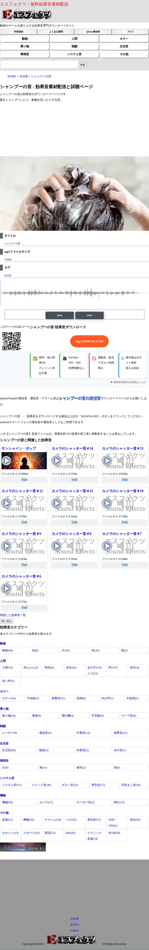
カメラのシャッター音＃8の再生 (56, 546)
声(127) (113, 667)
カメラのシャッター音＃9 (21, 534)
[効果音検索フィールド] (83, 65)
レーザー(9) (9, 732)
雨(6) (117, 767)
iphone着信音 (93, 31)
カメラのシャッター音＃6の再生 (6, 588)
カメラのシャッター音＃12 (22, 491)
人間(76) (7, 667)
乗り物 (24, 46)
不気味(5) (33, 698)
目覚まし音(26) (131, 784)
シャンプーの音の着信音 (80, 398)
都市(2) (81, 767)
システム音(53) (11, 784)
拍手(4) (134, 667)
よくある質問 (56, 31)
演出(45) (135, 819)
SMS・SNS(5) (113, 822)
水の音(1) (120, 750)
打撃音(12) (83, 732)
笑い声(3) (8, 680)
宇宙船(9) (98, 715)
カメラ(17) (46, 802)
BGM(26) (114, 832)
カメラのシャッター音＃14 (72, 448)
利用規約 (18, 31)
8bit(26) (70, 832)
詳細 (24, 479)
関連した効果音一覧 (13, 615)
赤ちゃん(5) (30, 667)
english (74, 930)
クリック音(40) (41, 784)
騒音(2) (44, 750)
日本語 (74, 918)
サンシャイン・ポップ (19, 448)
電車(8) (36, 715)
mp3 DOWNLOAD (89, 341)
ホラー (124, 38)
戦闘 (74, 46)
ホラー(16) (9, 698)
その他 (124, 54)
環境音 (24, 54)
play (59, 315)
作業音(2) (83, 750)
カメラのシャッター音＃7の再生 (107, 546)
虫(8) (35, 650)
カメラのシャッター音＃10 (122, 491)
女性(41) (71, 667)
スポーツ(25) (31, 832)
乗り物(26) (9, 715)
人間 (74, 38)
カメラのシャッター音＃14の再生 (56, 460)
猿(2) (124, 650)
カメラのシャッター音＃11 (72, 491)
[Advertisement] (74, 129)
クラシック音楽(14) (94, 835)
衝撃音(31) (58, 698)
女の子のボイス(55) (94, 670)
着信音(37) (94, 819)
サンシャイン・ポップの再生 (6, 460)
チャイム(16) (53, 819)
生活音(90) (9, 750)
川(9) (5, 767)
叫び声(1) (107, 698)
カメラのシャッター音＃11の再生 (56, 503)
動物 (25, 38)
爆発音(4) (45, 732)
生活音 (124, 46)
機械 (3, 795)
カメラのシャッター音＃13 (122, 448)
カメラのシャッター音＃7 (122, 534)
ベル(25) (71, 819)
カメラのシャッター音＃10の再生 (107, 503)
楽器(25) (7, 819)
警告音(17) (98, 784)
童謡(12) (50, 832)
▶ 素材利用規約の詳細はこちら (128, 382)
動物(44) (7, 650)
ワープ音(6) (128, 715)
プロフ (130, 31)
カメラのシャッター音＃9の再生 (6, 546)
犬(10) (66, 650)
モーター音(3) (85, 802)
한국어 (74, 924)
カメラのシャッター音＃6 (21, 576)
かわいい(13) (10, 832)
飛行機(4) (68, 715)
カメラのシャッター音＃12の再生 (6, 503)
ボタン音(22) (70, 784)
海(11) (43, 767)
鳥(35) (95, 650)
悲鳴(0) (81, 698)
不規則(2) (132, 698)
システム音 (74, 54)
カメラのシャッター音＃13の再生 (107, 460)
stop (89, 315)
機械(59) (7, 802)
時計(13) (119, 802)
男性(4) (49, 667)
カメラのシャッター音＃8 (71, 534)
